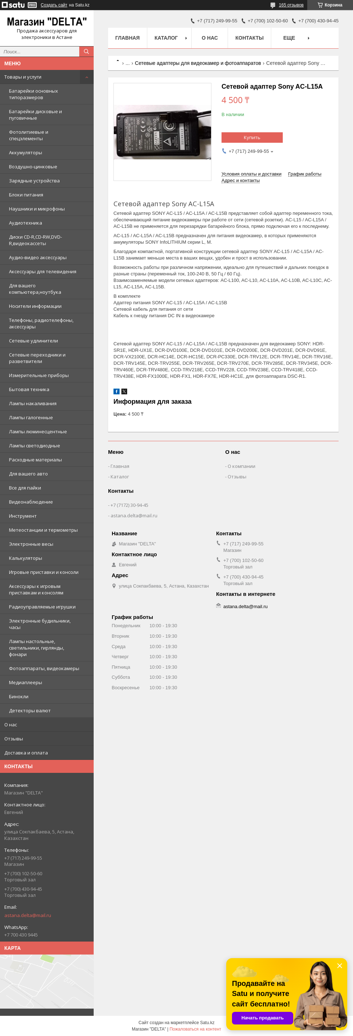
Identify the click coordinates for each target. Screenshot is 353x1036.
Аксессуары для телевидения (42, 271)
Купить (252, 137)
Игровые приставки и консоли (44, 572)
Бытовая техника (29, 389)
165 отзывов (291, 5)
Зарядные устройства (34, 180)
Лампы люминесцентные (38, 431)
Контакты (249, 38)
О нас (10, 724)
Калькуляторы (25, 558)
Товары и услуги (22, 77)
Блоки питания (26, 194)
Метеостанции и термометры (43, 530)
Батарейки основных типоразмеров (33, 94)
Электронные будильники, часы (40, 623)
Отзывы (13, 738)
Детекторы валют (30, 710)
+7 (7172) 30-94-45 (129, 505)
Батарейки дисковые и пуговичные (35, 114)
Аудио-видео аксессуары (38, 257)
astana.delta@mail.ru (27, 915)
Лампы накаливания (33, 403)
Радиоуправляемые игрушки (42, 606)
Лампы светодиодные (34, 445)
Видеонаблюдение (31, 502)
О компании (241, 466)
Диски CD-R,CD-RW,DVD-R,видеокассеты (35, 240)
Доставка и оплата (26, 752)
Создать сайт (54, 5)
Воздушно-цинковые (33, 166)
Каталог (166, 38)
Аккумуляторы (25, 152)
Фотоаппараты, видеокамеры (44, 668)
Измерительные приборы (39, 375)
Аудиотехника (25, 223)
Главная (127, 38)
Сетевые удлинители (33, 340)
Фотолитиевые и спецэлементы (28, 135)
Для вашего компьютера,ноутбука (35, 288)
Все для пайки (25, 487)
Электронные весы (31, 544)
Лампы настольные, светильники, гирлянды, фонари (36, 648)
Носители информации (35, 306)
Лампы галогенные (31, 417)
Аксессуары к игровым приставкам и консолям (36, 589)
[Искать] (86, 51)
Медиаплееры (25, 682)
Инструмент (23, 516)
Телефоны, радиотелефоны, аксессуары (41, 323)
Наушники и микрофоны (37, 208)
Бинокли (18, 696)
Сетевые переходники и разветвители (37, 357)
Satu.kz (207, 1022)
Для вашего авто (28, 473)
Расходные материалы (35, 459)
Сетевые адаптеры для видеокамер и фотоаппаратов (198, 63)
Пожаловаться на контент (195, 1029)
